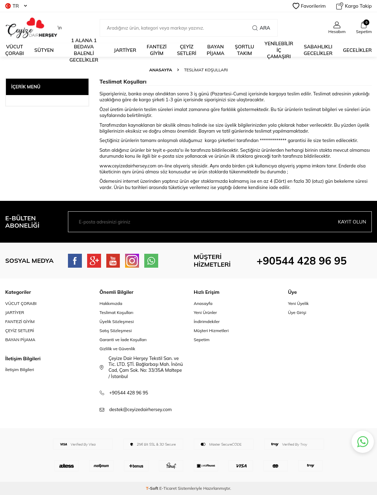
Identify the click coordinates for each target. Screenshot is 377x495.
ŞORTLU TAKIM (244, 50)
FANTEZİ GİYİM (19, 321)
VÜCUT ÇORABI (21, 303)
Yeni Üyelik (298, 303)
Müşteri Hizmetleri (211, 330)
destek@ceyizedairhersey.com (140, 409)
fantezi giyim (157, 50)
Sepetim (201, 339)
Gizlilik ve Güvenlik (117, 348)
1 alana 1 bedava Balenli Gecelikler (83, 50)
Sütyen (44, 50)
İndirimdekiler (207, 321)
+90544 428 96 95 (301, 260)
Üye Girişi (297, 312)
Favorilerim (309, 5)
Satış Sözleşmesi (116, 330)
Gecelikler (357, 50)
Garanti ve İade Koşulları (123, 339)
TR (16, 6)
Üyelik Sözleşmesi (117, 321)
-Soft (153, 488)
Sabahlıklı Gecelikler (318, 50)
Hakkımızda (111, 303)
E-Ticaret (168, 488)
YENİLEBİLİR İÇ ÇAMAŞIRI (278, 50)
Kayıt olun (352, 222)
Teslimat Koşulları (116, 312)
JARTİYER (125, 50)
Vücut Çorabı (14, 50)
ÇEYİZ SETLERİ (186, 50)
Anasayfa (160, 69)
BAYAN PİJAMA (215, 50)
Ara (261, 28)
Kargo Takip (354, 5)
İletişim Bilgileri (19, 369)
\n (33, 27)
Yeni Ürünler (205, 312)
